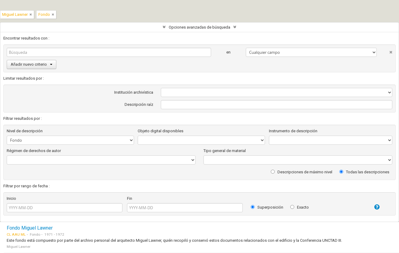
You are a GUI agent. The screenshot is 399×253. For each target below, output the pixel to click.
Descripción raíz (139, 104)
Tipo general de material (224, 150)
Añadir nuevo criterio (31, 64)
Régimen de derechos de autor (34, 150)
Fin (129, 198)
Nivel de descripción (25, 131)
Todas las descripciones (364, 172)
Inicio (11, 198)
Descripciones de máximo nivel (301, 172)
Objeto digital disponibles (160, 131)
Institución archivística (133, 92)
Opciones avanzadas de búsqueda (199, 27)
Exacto (299, 207)
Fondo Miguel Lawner (30, 228)
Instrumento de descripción (293, 131)
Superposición (267, 207)
